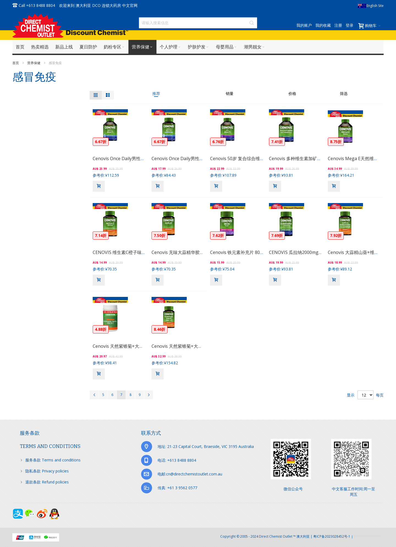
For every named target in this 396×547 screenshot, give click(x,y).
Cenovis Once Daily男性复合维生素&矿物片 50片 (200, 158)
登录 (349, 25)
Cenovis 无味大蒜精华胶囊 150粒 (184, 252)
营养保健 (34, 63)
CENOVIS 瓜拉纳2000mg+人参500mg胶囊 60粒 (316, 252)
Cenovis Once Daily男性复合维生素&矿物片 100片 (142, 158)
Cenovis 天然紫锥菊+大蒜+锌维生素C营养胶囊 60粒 (203, 346)
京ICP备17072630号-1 (369, 536)
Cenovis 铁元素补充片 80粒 (237, 252)
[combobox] (198, 22)
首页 (16, 63)
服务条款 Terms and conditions (53, 460)
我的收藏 (323, 25)
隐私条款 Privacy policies (47, 471)
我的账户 (304, 25)
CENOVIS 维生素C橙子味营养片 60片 (129, 252)
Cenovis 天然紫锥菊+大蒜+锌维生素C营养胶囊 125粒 (145, 346)
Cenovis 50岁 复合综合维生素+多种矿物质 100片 (258, 158)
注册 (338, 25)
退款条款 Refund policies (47, 482)
